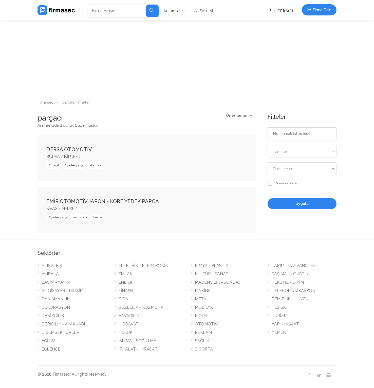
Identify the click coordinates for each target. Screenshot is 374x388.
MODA (201, 315)
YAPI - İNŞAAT (285, 324)
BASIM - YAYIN (56, 282)
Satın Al (203, 11)
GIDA (123, 299)
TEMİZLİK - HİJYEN (290, 299)
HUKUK (125, 332)
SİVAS (51, 208)
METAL (202, 299)
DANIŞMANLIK (56, 299)
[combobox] (302, 151)
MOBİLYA (204, 307)
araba (98, 217)
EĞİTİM (48, 340)
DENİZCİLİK (53, 315)
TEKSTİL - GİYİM (288, 282)
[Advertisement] (187, 58)
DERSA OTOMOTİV (69, 149)
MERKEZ (69, 208)
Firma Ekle (319, 10)
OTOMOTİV (206, 324)
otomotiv (81, 217)
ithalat (55, 165)
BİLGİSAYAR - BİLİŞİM (62, 290)
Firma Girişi (281, 10)
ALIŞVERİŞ (52, 265)
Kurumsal (172, 11)
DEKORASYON (56, 307)
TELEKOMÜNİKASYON (293, 290)
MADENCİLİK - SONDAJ (217, 282)
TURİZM (279, 315)
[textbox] (302, 151)
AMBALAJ (51, 273)
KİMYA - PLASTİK (211, 265)
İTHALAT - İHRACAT (137, 349)
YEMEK (279, 332)
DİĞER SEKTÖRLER (60, 332)
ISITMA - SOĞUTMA (137, 340)
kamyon (96, 165)
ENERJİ (125, 282)
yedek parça (75, 165)
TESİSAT (280, 307)
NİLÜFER (72, 156)
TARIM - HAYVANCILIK (293, 265)
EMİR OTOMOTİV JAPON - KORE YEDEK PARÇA (102, 201)
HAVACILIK (128, 315)
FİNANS (125, 290)
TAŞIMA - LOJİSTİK (290, 273)
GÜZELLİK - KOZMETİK (140, 307)
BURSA (53, 156)
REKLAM (203, 332)
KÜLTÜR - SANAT (211, 273)
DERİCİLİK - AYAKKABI (63, 324)
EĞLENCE (51, 349)
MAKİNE (203, 290)
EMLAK (125, 273)
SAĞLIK (202, 340)
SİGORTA (204, 349)
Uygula (302, 203)
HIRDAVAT (128, 324)
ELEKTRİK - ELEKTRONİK (143, 265)
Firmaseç (45, 102)
